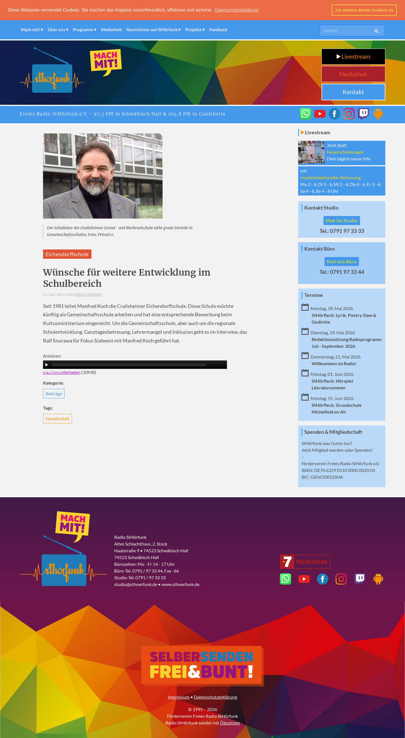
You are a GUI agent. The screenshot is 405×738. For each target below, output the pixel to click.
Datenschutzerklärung (215, 697)
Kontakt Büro (319, 249)
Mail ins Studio (342, 220)
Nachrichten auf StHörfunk (152, 29)
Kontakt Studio (321, 208)
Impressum (179, 697)
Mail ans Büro (341, 261)
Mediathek (111, 29)
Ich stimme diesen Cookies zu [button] (364, 10)
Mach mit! (30, 29)
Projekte (193, 29)
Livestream (353, 56)
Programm (83, 29)
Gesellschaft (57, 418)
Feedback (218, 29)
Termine (313, 295)
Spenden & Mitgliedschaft (333, 432)
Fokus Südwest (88, 294)
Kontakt (353, 91)
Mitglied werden (328, 450)
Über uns (56, 29)
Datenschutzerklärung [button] (236, 10)
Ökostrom (230, 722)
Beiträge (54, 393)
